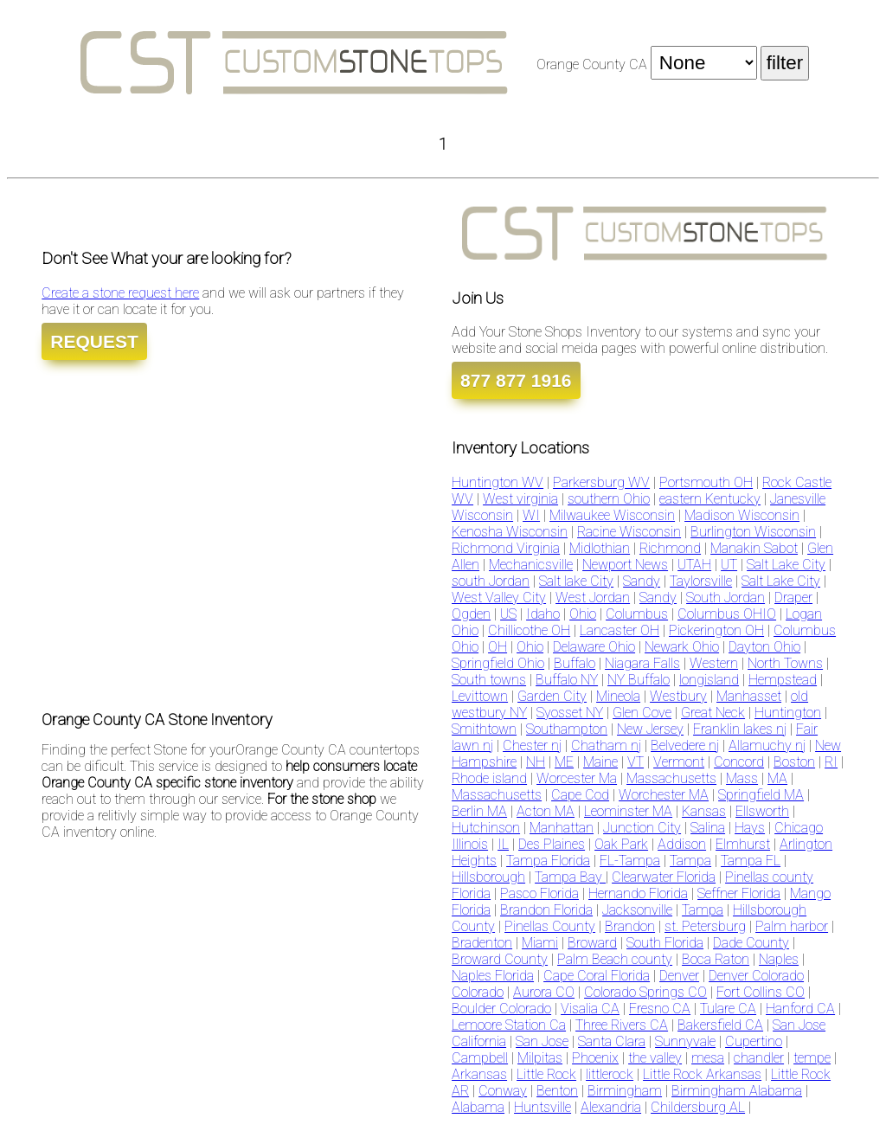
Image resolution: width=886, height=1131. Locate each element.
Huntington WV (497, 482)
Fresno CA (659, 1008)
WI (531, 515)
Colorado (478, 992)
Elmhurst (743, 844)
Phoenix (595, 1058)
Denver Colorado (756, 975)
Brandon (630, 926)
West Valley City (499, 597)
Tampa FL (750, 860)
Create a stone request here (120, 293)
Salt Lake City (786, 564)
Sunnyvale (685, 1041)
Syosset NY (569, 712)
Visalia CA (590, 1008)
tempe (812, 1058)
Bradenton (482, 943)
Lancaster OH (619, 630)
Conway (502, 1091)
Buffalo (574, 663)
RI (831, 762)
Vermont (678, 762)
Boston (794, 762)
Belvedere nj (685, 745)
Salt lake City (576, 581)
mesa (707, 1058)
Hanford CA (800, 1008)
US (508, 614)
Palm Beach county (614, 959)
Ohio (582, 614)
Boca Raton (715, 959)
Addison (682, 844)
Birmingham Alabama (736, 1091)
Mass (742, 778)
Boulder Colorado (501, 1008)
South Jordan (725, 597)
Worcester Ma (576, 778)
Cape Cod (580, 795)
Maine (600, 762)
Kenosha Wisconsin (510, 532)
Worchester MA (664, 795)
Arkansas (479, 1074)
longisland (709, 680)
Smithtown (484, 729)
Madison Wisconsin (741, 515)
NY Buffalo (638, 680)
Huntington (787, 712)
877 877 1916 (515, 380)
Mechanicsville (531, 564)
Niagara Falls (642, 663)
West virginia (520, 499)
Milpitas (539, 1058)
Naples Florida (493, 975)
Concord (739, 762)
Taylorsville (701, 581)
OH (497, 647)
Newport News (625, 564)
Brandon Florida (546, 910)
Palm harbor (791, 926)
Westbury (678, 696)
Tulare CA (728, 1008)
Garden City (552, 696)
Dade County (751, 943)
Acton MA (546, 811)
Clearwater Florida (664, 877)
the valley (655, 1058)
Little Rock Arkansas (702, 1074)
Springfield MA (761, 795)
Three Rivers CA (621, 1025)
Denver (679, 975)
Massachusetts (671, 778)
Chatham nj (606, 745)
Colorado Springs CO (645, 992)
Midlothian (599, 548)
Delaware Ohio (594, 647)
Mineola (618, 696)
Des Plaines (551, 844)
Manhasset (748, 696)
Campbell (480, 1058)
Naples (779, 959)
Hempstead (782, 680)
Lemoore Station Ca (509, 1025)
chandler (759, 1058)
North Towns (785, 663)
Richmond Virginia (506, 548)
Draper (793, 597)
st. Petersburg (705, 926)
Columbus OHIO (726, 614)
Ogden (471, 614)
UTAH (694, 564)
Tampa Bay (570, 877)
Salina (707, 827)
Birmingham (624, 1091)
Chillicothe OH (529, 630)
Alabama (478, 1107)
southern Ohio (609, 499)
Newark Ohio (682, 647)
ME (564, 762)
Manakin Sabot (754, 548)
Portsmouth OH (706, 482)
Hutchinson (486, 827)
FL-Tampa (630, 860)
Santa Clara (611, 1041)
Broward (592, 943)
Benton (557, 1091)
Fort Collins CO (760, 992)
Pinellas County (549, 926)
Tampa (690, 860)
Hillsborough (488, 877)
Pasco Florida (539, 893)
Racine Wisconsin (629, 532)
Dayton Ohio (764, 647)
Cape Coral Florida (596, 975)
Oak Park (621, 844)
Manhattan (562, 827)
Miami (540, 943)
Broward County (500, 959)
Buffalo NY (567, 680)
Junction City (642, 827)
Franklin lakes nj (739, 729)
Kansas (704, 811)
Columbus (637, 614)
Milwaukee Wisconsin (612, 515)
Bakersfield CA (720, 1025)
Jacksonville (637, 910)
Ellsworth (762, 811)
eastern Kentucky (710, 499)
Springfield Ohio (498, 663)
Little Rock (546, 1074)
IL (503, 844)
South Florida (664, 943)
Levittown (480, 696)
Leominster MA (628, 811)
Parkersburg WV (601, 482)
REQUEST (94, 341)
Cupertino (753, 1041)
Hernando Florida (638, 893)
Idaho (543, 614)
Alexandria (611, 1107)
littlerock (609, 1074)
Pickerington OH (716, 630)
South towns (489, 680)
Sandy (641, 581)
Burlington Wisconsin (753, 532)
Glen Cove (642, 712)
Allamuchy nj (767, 745)
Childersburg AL (698, 1107)
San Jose (542, 1041)
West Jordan (592, 597)
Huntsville (542, 1107)
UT (729, 564)
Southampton (566, 729)
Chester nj (532, 745)
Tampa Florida (548, 860)
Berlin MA (479, 811)
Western (714, 663)
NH (535, 762)
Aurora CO (544, 992)
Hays (750, 827)
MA (777, 778)
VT (635, 762)
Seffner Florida (738, 893)
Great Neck (713, 712)
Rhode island (489, 778)
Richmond (670, 548)
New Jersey (650, 729)
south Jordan (491, 581)
